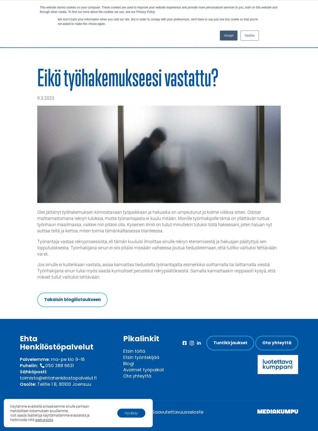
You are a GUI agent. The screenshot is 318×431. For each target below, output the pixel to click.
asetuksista (44, 420)
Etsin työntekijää (141, 357)
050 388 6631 (59, 365)
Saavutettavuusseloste (177, 412)
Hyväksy (131, 413)
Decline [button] (250, 35)
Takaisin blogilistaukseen (72, 299)
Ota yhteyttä (137, 376)
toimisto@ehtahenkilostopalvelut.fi (58, 378)
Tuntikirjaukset (230, 343)
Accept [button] (228, 35)
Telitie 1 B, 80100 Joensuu (64, 384)
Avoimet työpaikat (143, 370)
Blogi (128, 363)
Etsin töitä (134, 351)
